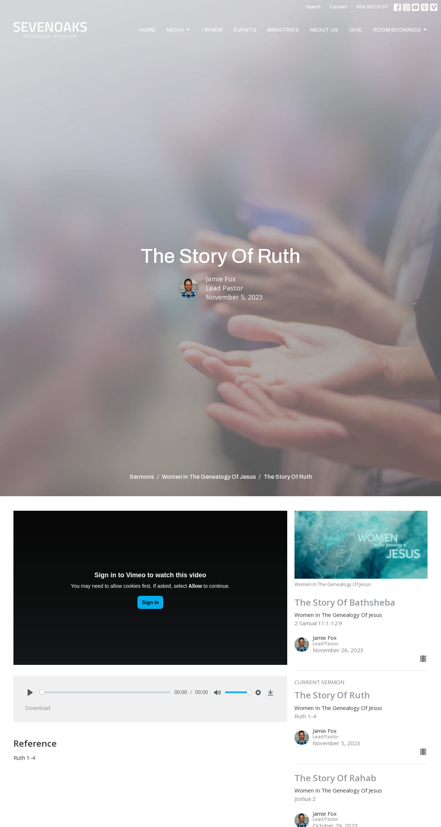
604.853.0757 (372, 6)
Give (355, 30)
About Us (324, 30)
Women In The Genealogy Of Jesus (209, 477)
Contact (339, 6)
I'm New (212, 30)
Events (245, 30)
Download (37, 708)
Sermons (141, 477)
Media (179, 29)
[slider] (105, 692)
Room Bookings (400, 29)
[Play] (30, 692)
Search (313, 6)
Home (147, 30)
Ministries (283, 30)
